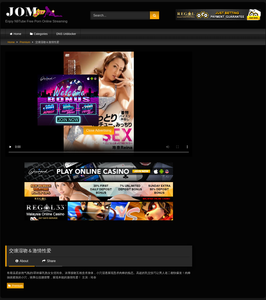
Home (17, 33)
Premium (25, 42)
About (22, 261)
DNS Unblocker (66, 33)
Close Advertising (98, 130)
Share (49, 261)
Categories (41, 33)
